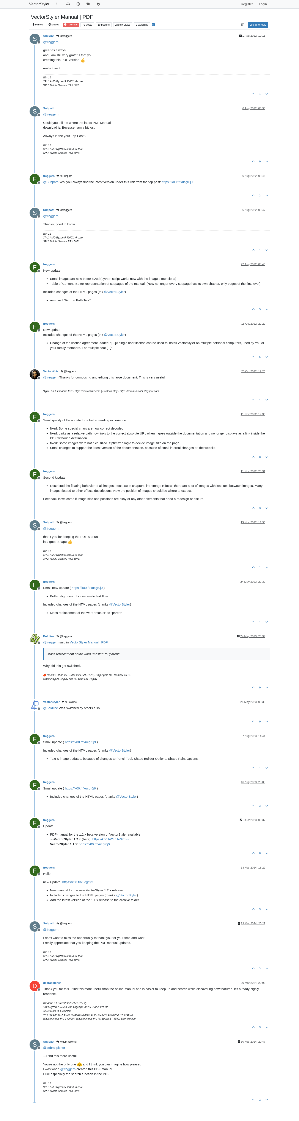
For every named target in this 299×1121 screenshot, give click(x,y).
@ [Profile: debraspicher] (54, 1047)
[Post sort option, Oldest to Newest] (242, 25)
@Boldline (69, 702)
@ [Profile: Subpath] (50, 182)
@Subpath (64, 175)
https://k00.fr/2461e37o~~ (110, 839)
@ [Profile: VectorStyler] (114, 292)
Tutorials (71, 24)
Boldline (48, 636)
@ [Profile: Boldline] (50, 708)
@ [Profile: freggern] (50, 42)
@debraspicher (66, 1041)
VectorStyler (39, 4)
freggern (49, 175)
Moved (54, 24)
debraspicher (52, 982)
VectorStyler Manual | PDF (89, 642)
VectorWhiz (50, 371)
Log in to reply (258, 24)
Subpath (48, 35)
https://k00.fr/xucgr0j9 (177, 182)
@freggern (64, 35)
